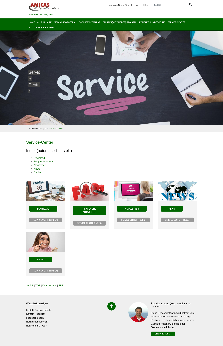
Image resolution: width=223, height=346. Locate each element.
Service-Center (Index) (46, 219)
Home (32, 22)
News (172, 208)
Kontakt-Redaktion (35, 314)
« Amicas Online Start (119, 5)
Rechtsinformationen (37, 321)
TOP (37, 285)
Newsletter (132, 208)
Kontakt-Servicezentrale (38, 310)
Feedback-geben (35, 318)
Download (43, 208)
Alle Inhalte (44, 22)
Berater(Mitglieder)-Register (120, 22)
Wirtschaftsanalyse (37, 128)
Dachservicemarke (89, 22)
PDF (61, 285)
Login (136, 5)
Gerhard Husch (163, 333)
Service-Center (176, 22)
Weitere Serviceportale (42, 27)
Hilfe (145, 5)
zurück (29, 285)
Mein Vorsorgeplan (65, 22)
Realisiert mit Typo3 (36, 325)
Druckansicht (49, 285)
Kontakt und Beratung (152, 22)
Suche (40, 259)
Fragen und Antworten (89, 210)
